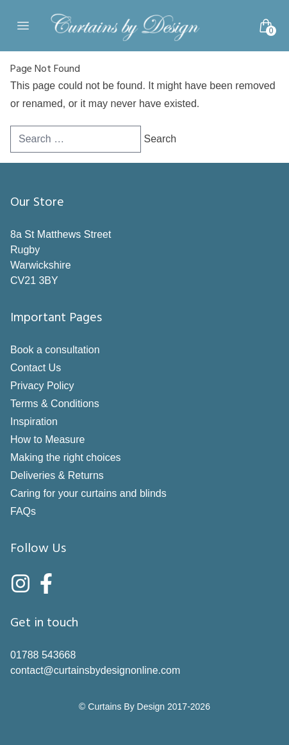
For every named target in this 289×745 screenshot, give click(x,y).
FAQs (23, 511)
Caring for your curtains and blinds (88, 493)
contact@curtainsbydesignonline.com (95, 670)
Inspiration (34, 421)
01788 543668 (43, 654)
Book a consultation (55, 349)
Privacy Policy (42, 385)
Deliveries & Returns (57, 475)
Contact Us (35, 367)
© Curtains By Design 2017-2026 (144, 706)
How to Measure (47, 439)
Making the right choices (65, 457)
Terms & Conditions (54, 403)
